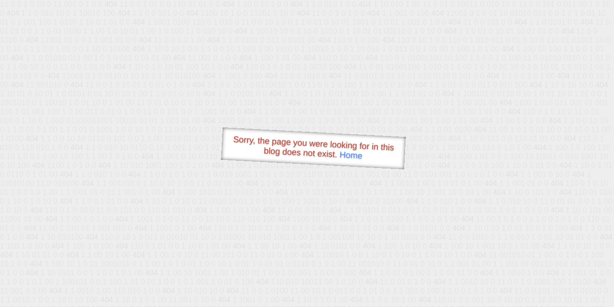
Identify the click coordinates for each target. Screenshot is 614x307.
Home (350, 155)
